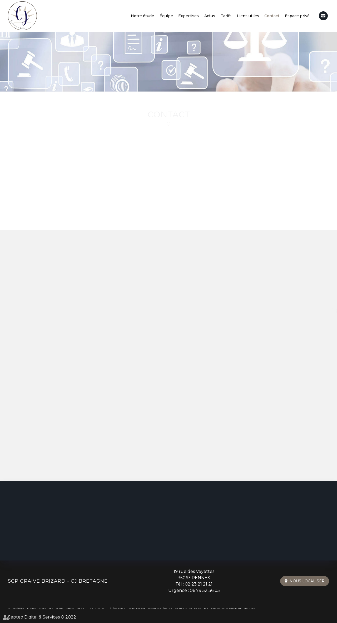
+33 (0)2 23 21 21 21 (58, 167)
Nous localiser (307, 581)
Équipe (166, 15)
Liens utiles (248, 15)
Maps (181, 218)
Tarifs (226, 15)
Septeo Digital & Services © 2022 (42, 617)
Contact (271, 15)
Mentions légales (160, 608)
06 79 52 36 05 (205, 590)
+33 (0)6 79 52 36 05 (168, 167)
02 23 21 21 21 (198, 584)
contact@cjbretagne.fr (278, 167)
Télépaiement (323, 15)
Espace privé (297, 15)
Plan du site (137, 608)
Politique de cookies (188, 608)
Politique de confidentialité (223, 608)
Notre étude (142, 15)
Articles (249, 608)
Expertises (188, 15)
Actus (209, 15)
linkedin (326, 311)
